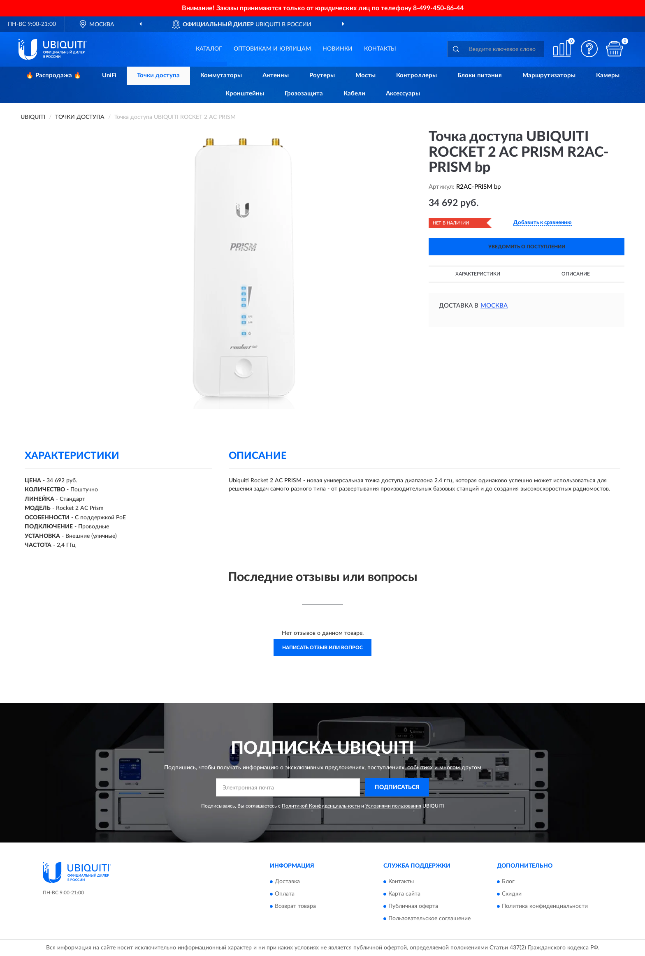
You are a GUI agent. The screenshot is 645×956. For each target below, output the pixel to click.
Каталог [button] (209, 49)
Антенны (275, 75)
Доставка (287, 882)
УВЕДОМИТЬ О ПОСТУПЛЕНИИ (526, 246)
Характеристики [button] (477, 273)
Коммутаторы (221, 75)
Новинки (337, 49)
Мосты (365, 75)
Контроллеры (416, 75)
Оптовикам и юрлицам (272, 49)
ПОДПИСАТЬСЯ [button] (397, 787)
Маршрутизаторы (548, 75)
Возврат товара (295, 907)
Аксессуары (403, 93)
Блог (508, 882)
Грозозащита (304, 93)
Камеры (607, 75)
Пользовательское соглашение (429, 919)
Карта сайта (404, 894)
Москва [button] (494, 306)
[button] (589, 48)
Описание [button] (575, 273)
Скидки (512, 894)
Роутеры (322, 75)
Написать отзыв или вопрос (322, 647)
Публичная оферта (413, 907)
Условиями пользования (393, 805)
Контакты (380, 49)
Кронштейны (244, 93)
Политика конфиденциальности (545, 907)
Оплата (285, 894)
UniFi (109, 75)
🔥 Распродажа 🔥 (53, 75)
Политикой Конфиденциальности (321, 805)
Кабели (354, 93)
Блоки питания (479, 75)
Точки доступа (158, 75)
